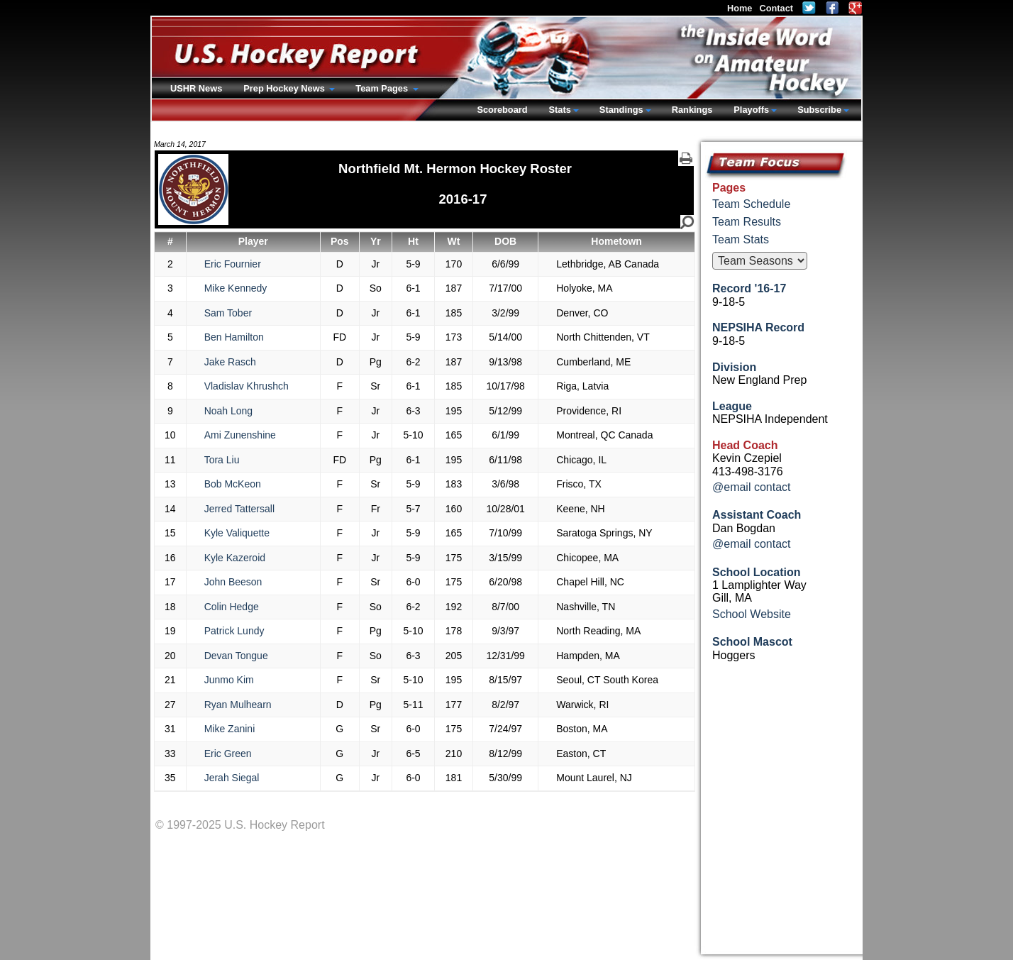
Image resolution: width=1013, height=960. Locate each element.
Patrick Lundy (234, 630)
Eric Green (228, 753)
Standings (621, 109)
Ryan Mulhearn (238, 704)
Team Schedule (751, 204)
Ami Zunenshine (240, 435)
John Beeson (233, 581)
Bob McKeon (232, 484)
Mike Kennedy (235, 288)
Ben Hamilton (234, 337)
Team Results (746, 222)
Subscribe (819, 109)
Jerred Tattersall (239, 508)
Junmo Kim (229, 679)
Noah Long (228, 410)
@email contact (751, 487)
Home (740, 8)
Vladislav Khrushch (246, 386)
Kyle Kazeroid (234, 557)
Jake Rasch (230, 362)
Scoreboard (502, 109)
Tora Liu (222, 459)
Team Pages (382, 88)
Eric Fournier (232, 264)
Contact (776, 8)
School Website (751, 614)
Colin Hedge (231, 606)
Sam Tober (228, 313)
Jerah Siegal (232, 777)
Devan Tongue (236, 655)
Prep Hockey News (285, 88)
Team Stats (740, 239)
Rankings (692, 109)
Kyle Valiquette (237, 533)
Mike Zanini (229, 728)
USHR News (196, 88)
